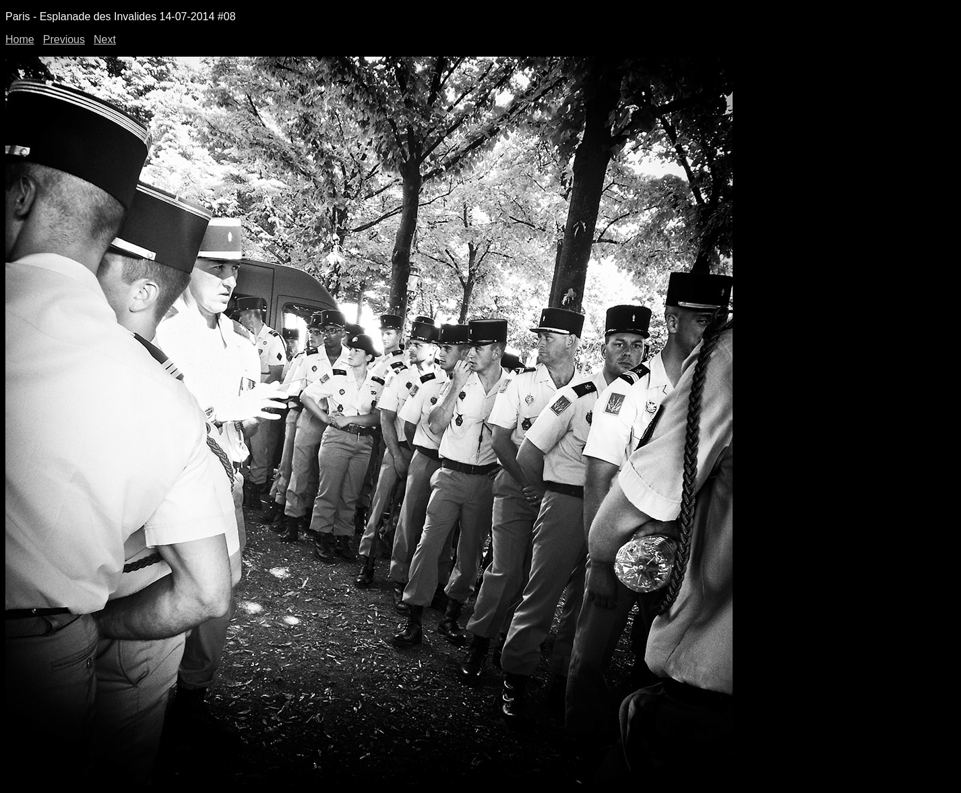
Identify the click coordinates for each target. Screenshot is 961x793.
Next (105, 39)
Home (19, 39)
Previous (64, 39)
